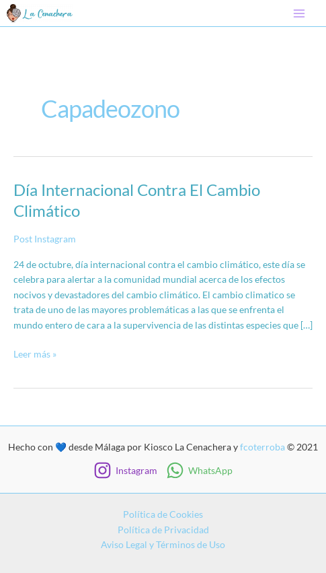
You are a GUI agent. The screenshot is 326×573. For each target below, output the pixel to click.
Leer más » (34, 354)
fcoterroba (262, 446)
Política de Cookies (163, 514)
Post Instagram (44, 238)
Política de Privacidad (163, 529)
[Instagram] (125, 470)
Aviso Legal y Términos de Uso (163, 544)
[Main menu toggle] (299, 13)
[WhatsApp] (200, 470)
